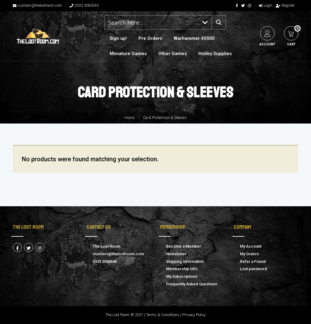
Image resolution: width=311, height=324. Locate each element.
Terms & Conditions (162, 314)
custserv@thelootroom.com (37, 5)
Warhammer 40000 (194, 38)
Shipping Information (185, 261)
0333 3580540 (84, 5)
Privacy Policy (194, 314)
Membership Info (181, 269)
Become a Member (183, 246)
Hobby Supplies (215, 53)
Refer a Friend (253, 261)
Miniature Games (128, 53)
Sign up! (118, 38)
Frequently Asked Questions (191, 284)
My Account (250, 246)
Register (285, 5)
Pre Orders (150, 38)
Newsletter (176, 254)
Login (265, 5)
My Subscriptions (181, 276)
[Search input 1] (152, 22)
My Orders (249, 254)
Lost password (253, 269)
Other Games (172, 53)
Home (130, 118)
